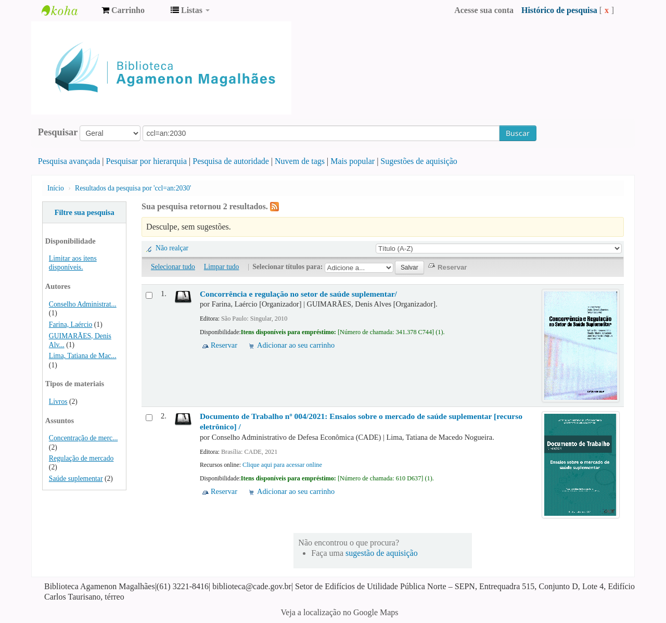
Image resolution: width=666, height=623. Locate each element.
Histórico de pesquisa (559, 10)
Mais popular (352, 161)
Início (55, 188)
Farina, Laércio (71, 324)
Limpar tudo (221, 267)
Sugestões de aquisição (418, 161)
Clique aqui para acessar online (282, 464)
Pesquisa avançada (69, 161)
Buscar (518, 133)
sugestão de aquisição (381, 553)
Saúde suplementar (76, 478)
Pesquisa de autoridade (231, 161)
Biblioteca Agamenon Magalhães (68, 10)
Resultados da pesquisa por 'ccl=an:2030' (133, 188)
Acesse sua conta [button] (484, 10)
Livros (58, 401)
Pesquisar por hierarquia (146, 161)
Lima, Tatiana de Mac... (83, 356)
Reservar (224, 345)
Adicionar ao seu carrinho (296, 345)
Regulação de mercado (81, 458)
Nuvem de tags (300, 161)
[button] (123, 10)
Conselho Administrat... (83, 304)
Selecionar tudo (173, 267)
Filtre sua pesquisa (84, 212)
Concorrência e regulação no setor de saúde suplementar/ (298, 293)
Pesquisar (58, 132)
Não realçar (172, 248)
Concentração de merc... (83, 438)
